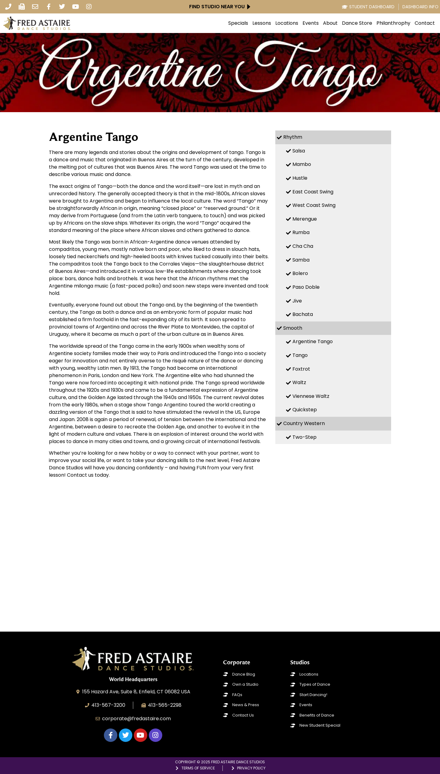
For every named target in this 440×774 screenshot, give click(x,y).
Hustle (299, 178)
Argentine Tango (312, 341)
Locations (286, 23)
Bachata (302, 314)
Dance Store (357, 23)
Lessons (261, 23)
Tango (300, 355)
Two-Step (304, 437)
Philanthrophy (393, 23)
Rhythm (292, 137)
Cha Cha (302, 246)
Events (310, 23)
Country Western (304, 423)
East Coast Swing (312, 191)
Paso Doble (306, 287)
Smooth (292, 328)
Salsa (298, 150)
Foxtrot (301, 368)
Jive (297, 300)
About (330, 23)
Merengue (304, 218)
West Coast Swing (314, 205)
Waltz (299, 382)
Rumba (301, 232)
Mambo (301, 164)
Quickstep (304, 409)
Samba (301, 259)
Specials (238, 23)
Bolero (300, 273)
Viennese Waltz (310, 396)
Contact (425, 23)
